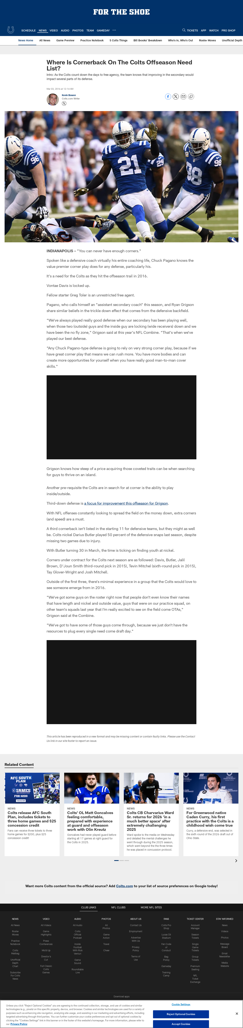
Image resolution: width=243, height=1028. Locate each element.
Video (46, 918)
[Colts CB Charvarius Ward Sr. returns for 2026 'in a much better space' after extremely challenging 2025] (151, 814)
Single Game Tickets (195, 947)
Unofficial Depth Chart (15, 962)
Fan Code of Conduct (166, 947)
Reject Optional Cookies (181, 1014)
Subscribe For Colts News (15, 975)
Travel (106, 943)
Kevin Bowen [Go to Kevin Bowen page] (69, 95)
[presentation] (236, 861)
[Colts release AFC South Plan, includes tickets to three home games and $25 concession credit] (32, 808)
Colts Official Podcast (77, 934)
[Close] (237, 1014)
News (15, 918)
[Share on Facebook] (168, 98)
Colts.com (124, 886)
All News (15, 925)
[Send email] (183, 98)
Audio (77, 918)
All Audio (77, 925)
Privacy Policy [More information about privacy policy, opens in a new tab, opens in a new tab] (19, 1024)
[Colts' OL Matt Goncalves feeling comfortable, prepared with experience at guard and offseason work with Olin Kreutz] (91, 810)
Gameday (166, 966)
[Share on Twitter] (176, 98)
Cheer (106, 950)
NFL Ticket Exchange (195, 978)
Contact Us (136, 925)
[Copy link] (191, 97)
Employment (135, 931)
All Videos (46, 925)
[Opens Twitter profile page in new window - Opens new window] (64, 103)
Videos (224, 931)
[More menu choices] (114, 30)
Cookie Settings (181, 1004)
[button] (116, 860)
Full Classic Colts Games (46, 969)
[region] (121, 1014)
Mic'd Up (46, 950)
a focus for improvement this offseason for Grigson (126, 503)
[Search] (183, 30)
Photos (106, 918)
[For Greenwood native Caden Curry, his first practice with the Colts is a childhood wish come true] (210, 808)
